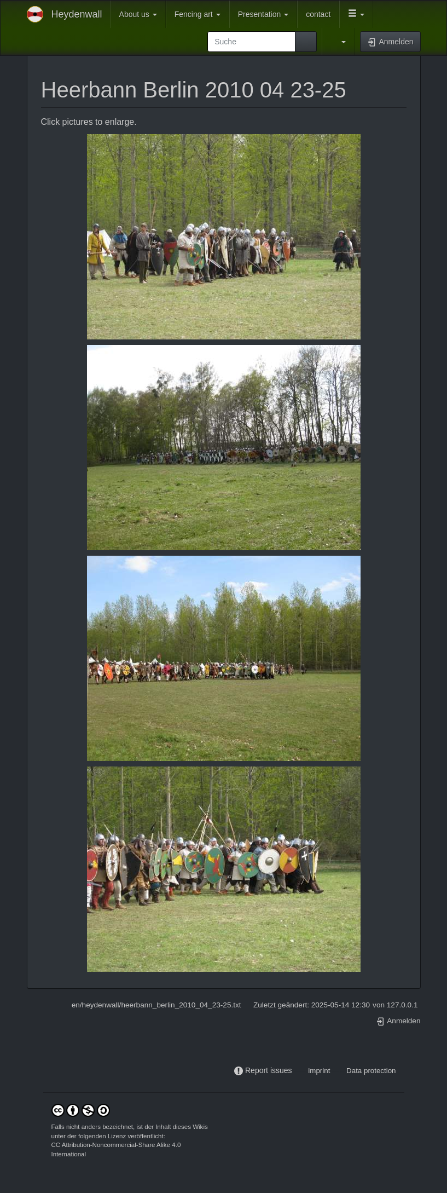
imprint (319, 1071)
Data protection (371, 1071)
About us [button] (138, 14)
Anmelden (398, 1021)
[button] (356, 14)
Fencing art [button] (197, 14)
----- (300, 1071)
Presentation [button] (263, 14)
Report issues (268, 1070)
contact (318, 14)
